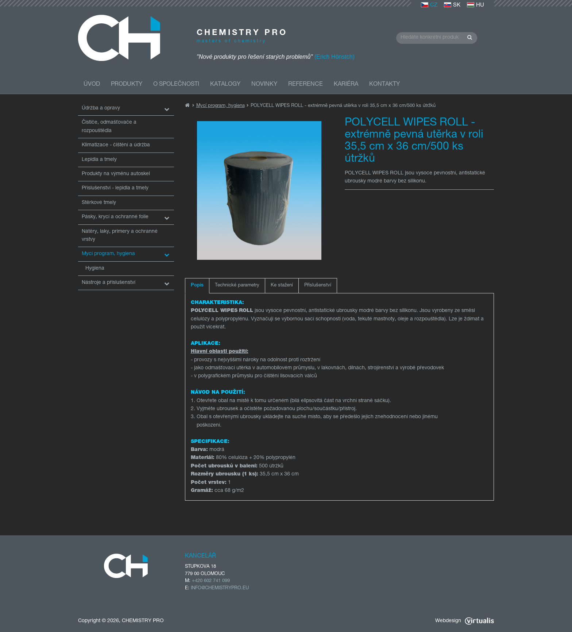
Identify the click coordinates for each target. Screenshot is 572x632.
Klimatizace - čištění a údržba (116, 145)
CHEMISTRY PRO (143, 621)
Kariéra (346, 85)
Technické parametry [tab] (237, 285)
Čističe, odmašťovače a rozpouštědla (109, 126)
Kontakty (384, 85)
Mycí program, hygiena (108, 254)
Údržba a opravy (101, 108)
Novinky (264, 85)
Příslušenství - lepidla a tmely (115, 188)
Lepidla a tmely (99, 159)
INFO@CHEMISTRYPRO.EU (220, 588)
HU (475, 5)
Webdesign (464, 621)
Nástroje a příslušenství (108, 282)
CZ (429, 5)
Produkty (126, 85)
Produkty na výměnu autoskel (116, 174)
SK (452, 5)
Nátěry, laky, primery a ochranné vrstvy (120, 235)
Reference (305, 85)
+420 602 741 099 (211, 581)
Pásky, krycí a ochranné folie (115, 217)
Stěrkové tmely (99, 202)
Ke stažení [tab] (282, 285)
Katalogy (225, 85)
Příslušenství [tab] (317, 285)
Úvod (92, 85)
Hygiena (94, 268)
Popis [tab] (197, 285)
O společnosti (176, 85)
